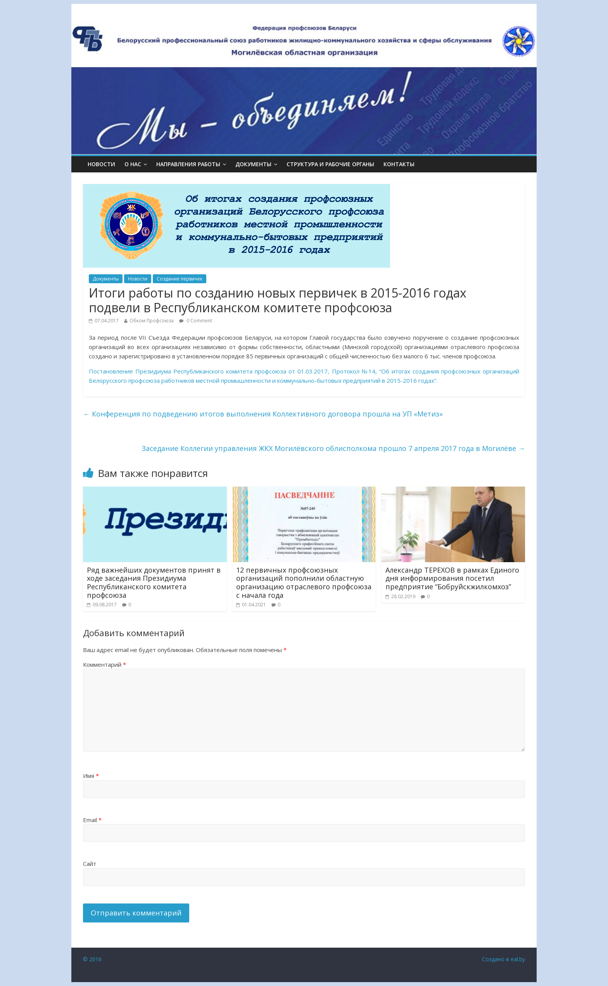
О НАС (132, 164)
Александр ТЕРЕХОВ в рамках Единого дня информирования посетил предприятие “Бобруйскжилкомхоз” (452, 578)
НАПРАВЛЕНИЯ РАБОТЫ (188, 164)
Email (92, 820)
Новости (101, 164)
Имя (91, 776)
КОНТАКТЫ (399, 164)
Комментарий (104, 664)
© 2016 (92, 959)
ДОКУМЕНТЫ (253, 164)
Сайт (89, 863)
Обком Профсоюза (152, 320)
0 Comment (195, 320)
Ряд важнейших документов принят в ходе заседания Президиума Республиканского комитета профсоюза (154, 582)
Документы (106, 278)
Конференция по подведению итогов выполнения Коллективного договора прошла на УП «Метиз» (263, 413)
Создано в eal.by (503, 959)
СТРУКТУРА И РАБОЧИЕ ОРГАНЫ (330, 164)
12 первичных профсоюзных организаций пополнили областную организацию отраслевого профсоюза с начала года (303, 582)
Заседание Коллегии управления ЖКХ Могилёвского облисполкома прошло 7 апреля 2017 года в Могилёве (333, 448)
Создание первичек (179, 278)
